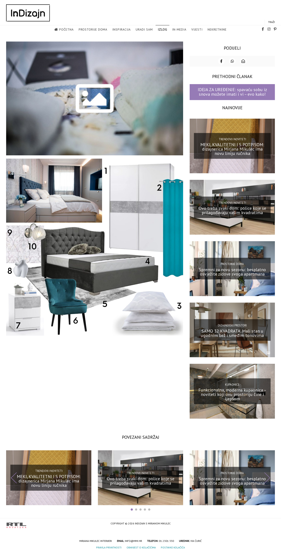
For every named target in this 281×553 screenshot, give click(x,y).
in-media (179, 30)
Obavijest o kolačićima (141, 547)
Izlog (162, 30)
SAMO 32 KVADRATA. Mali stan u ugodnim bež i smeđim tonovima (232, 333)
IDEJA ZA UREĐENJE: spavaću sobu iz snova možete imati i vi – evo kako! (232, 92)
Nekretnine (217, 30)
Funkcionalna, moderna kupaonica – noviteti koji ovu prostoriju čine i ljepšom (232, 394)
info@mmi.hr (133, 540)
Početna (66, 30)
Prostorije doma (93, 30)
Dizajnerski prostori (232, 325)
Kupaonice (232, 384)
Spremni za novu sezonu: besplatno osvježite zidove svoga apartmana (232, 271)
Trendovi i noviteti (232, 139)
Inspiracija (121, 30)
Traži (271, 22)
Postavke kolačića (173, 547)
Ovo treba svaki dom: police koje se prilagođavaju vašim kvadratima (232, 210)
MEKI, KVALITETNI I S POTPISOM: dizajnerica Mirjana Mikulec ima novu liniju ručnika (232, 149)
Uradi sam (144, 30)
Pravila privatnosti (108, 547)
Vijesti (197, 30)
